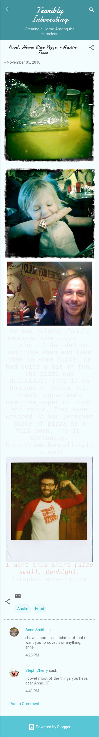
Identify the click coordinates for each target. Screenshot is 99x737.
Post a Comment (24, 703)
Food (39, 608)
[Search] (91, 11)
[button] (91, 48)
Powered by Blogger (49, 727)
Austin (22, 608)
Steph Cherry (36, 670)
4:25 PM (32, 655)
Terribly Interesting (49, 14)
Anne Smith (35, 629)
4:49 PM (32, 691)
